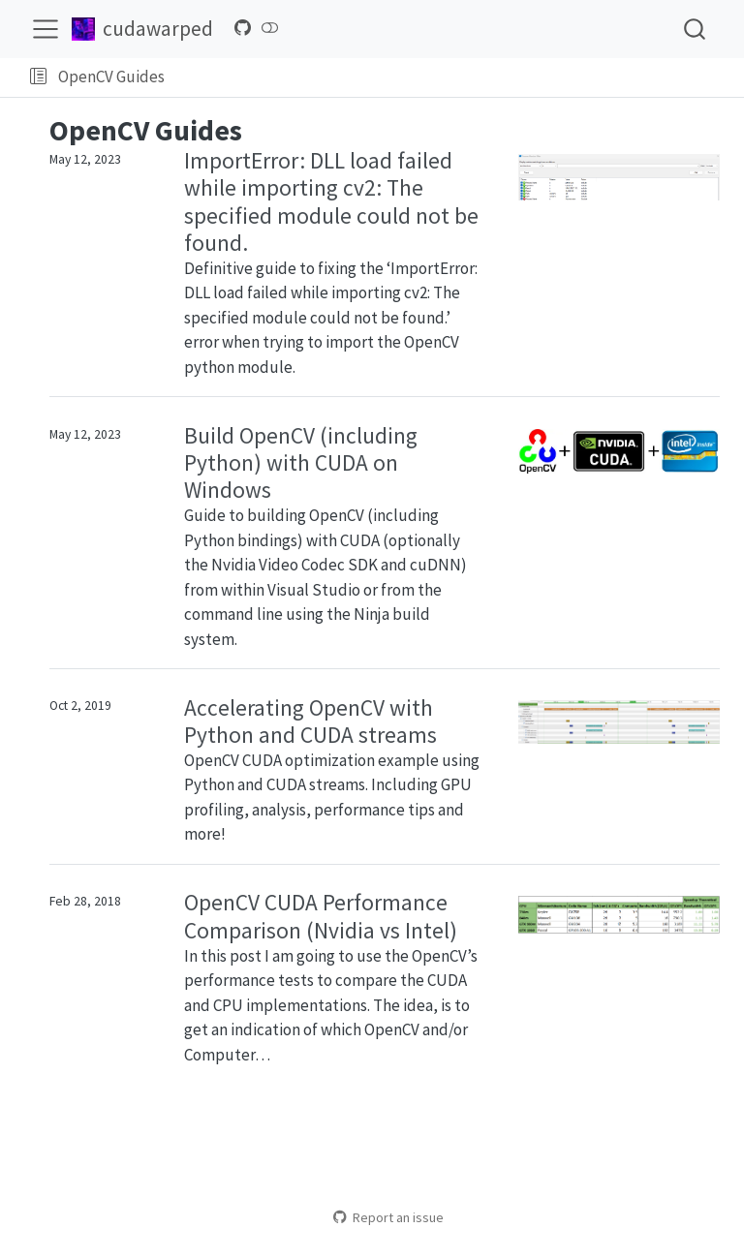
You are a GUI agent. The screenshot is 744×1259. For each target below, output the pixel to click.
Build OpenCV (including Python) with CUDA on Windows (301, 462)
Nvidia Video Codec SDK (294, 564)
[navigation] (450, 77)
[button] (38, 77)
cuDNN (435, 564)
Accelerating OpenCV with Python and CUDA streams (310, 721)
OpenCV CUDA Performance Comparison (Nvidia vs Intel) (320, 915)
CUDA (360, 540)
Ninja (371, 614)
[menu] (45, 29)
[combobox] (695, 29)
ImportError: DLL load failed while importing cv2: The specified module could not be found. (331, 201)
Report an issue (388, 1217)
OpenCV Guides (111, 76)
